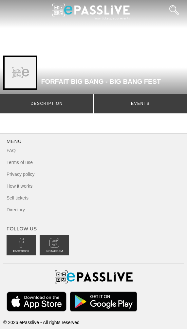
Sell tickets (17, 197)
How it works (19, 186)
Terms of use (20, 162)
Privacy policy (21, 174)
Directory (16, 209)
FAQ (11, 150)
